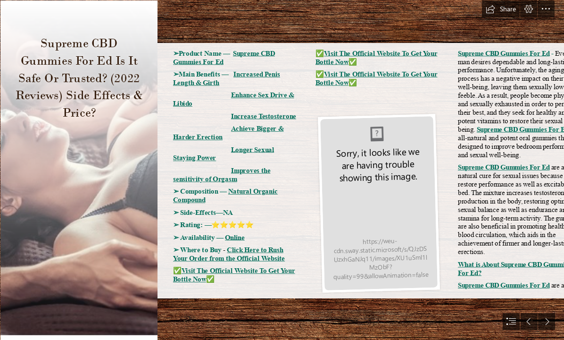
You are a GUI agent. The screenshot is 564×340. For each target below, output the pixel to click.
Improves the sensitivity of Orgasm (221, 175)
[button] (501, 8)
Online (235, 237)
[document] (282, 170)
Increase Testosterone (263, 116)
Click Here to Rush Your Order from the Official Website (229, 254)
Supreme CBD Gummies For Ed (504, 53)
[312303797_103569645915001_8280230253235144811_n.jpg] (78, 170)
